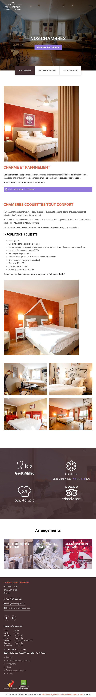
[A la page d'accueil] (12, 6)
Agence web (77, 694)
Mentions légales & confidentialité (57, 694)
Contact (9, 673)
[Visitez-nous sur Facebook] (6, 618)
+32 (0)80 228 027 (14, 599)
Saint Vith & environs (47, 70)
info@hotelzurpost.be (15, 603)
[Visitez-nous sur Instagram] (13, 618)
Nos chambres (25, 70)
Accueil (9, 657)
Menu (8, 667)
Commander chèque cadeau (18, 660)
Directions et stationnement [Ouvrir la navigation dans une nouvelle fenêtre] (18, 608)
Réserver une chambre (48, 47)
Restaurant (11, 664)
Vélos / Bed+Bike (70, 70)
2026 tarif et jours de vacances (20, 189)
